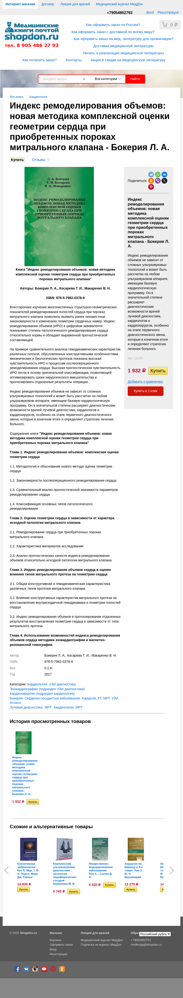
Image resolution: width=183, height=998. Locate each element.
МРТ (48, 707)
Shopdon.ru (28, 933)
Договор (47, 4)
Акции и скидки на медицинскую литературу (128, 60)
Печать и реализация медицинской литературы (123, 53)
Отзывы (38, 160)
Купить (17, 160)
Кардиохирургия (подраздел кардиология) (42, 693)
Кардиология (38, 97)
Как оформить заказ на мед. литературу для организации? (123, 39)
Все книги (16, 97)
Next (170, 870)
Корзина (55, 940)
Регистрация (168, 12)
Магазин (56, 933)
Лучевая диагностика (26, 707)
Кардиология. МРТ (68, 707)
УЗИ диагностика (62, 684)
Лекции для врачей (75, 4)
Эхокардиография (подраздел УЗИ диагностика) (47, 689)
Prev (8, 870)
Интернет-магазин (20, 4)
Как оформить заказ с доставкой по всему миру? (113, 32)
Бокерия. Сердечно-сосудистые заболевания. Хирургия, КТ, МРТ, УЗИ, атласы (64, 700)
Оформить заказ (61, 944)
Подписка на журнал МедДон (101, 944)
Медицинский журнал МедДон (119, 4)
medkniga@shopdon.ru (146, 944)
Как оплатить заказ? (39, 60)
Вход (150, 12)
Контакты (73, 60)
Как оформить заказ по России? (113, 25)
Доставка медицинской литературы (123, 46)
